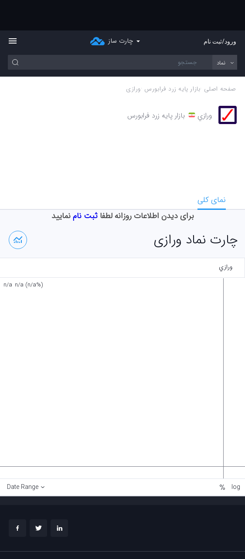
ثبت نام (85, 185)
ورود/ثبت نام (220, 10)
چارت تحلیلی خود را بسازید (205, 544)
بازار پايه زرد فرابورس (172, 58)
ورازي (133, 58)
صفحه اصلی (220, 58)
